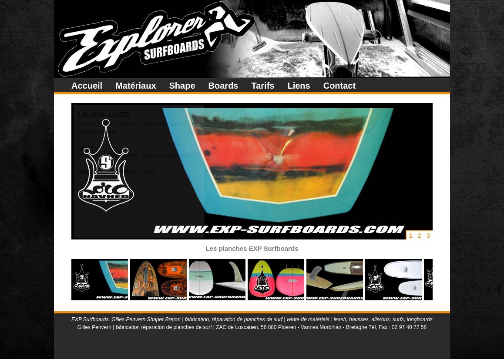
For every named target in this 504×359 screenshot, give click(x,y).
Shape (182, 85)
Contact (339, 85)
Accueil (86, 85)
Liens (298, 85)
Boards (223, 85)
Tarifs (262, 85)
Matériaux (135, 85)
